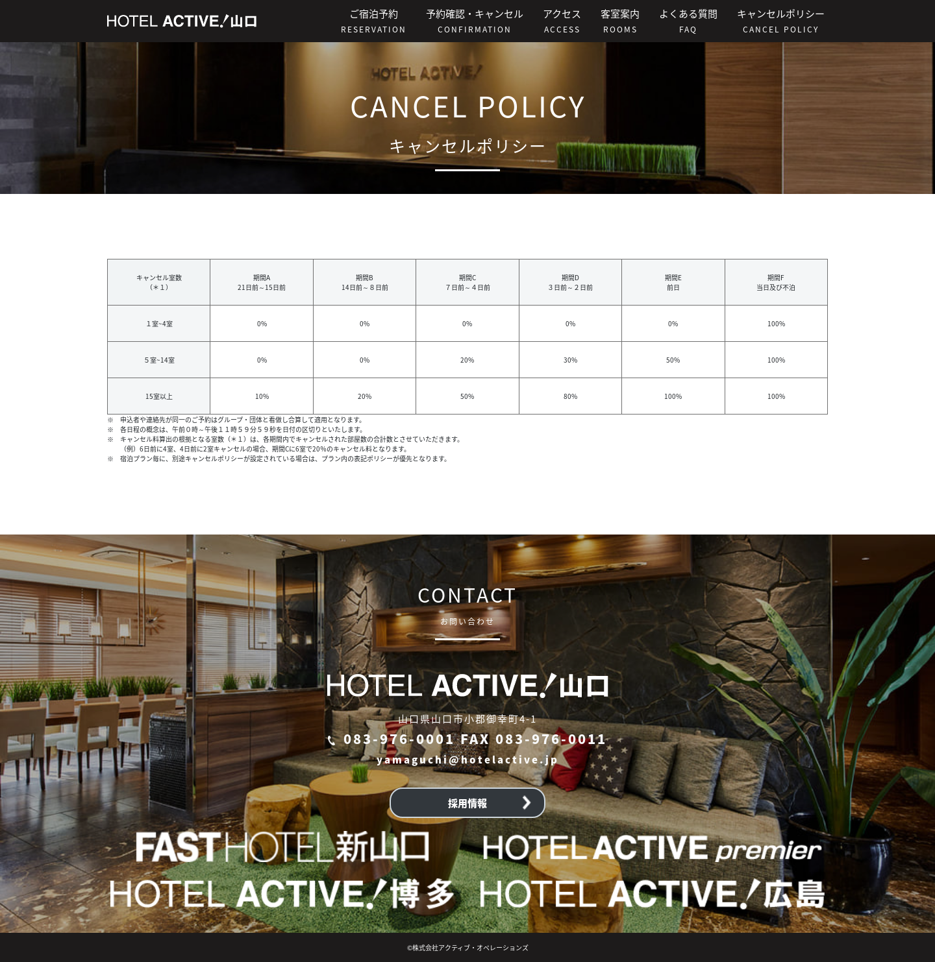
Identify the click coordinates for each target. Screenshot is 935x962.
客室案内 (620, 20)
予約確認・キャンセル (474, 20)
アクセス (562, 20)
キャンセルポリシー (781, 20)
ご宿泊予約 (373, 20)
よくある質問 (688, 20)
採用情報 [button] (489, 802)
